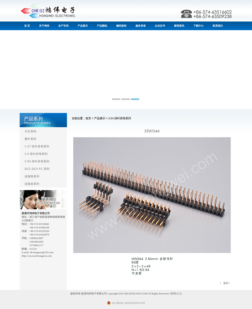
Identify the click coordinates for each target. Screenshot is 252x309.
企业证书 (160, 25)
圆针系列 (30, 138)
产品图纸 (102, 25)
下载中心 (198, 25)
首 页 (27, 25)
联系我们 (218, 25)
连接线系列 (32, 176)
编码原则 (121, 25)
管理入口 (176, 293)
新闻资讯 (179, 25)
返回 (225, 283)
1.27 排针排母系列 (37, 146)
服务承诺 (140, 25)
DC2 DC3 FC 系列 (37, 168)
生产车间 (63, 25)
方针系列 (30, 131)
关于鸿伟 (44, 25)
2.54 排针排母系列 (37, 161)
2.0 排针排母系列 (36, 153)
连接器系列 (32, 183)
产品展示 (83, 25)
